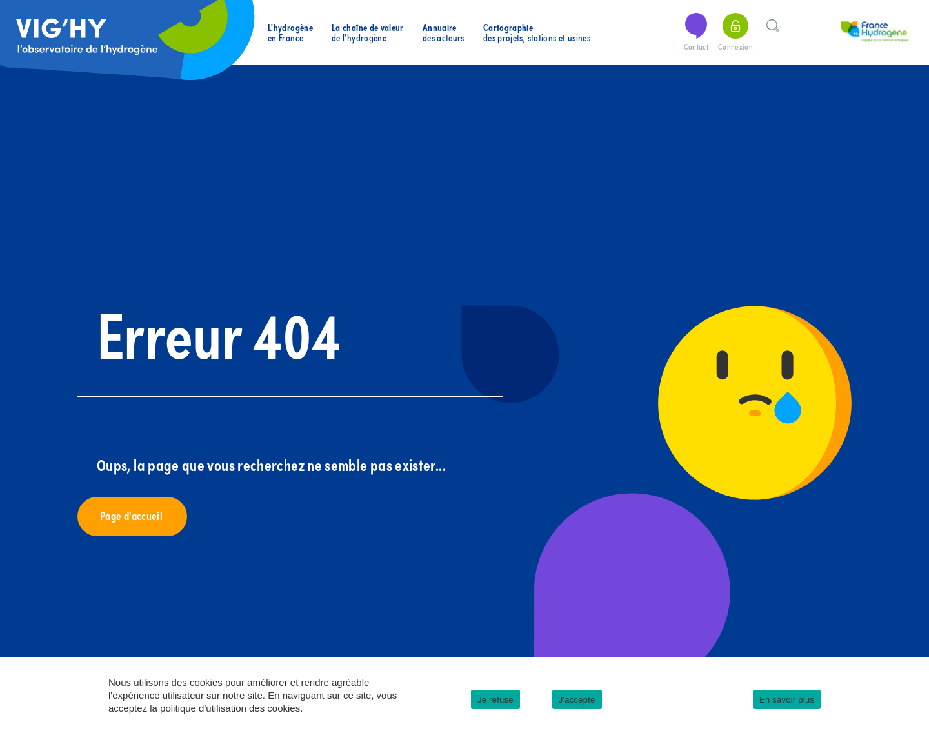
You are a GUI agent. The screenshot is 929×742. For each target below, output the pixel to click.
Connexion (735, 32)
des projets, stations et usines (536, 32)
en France (290, 32)
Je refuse (495, 700)
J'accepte (577, 700)
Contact (696, 32)
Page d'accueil (132, 515)
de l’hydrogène (368, 32)
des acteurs (443, 32)
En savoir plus (786, 700)
